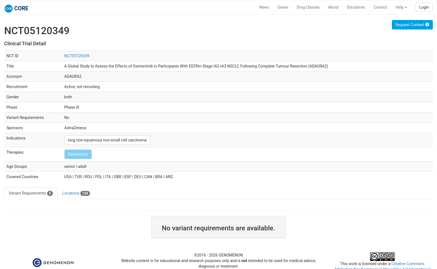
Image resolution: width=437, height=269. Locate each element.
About (333, 7)
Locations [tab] (76, 193)
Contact (380, 7)
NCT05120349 (76, 56)
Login (424, 7)
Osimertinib (78, 154)
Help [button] (401, 7)
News (264, 7)
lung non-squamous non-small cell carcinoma (107, 140)
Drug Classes (308, 7)
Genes (283, 7)
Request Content (412, 25)
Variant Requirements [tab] (31, 193)
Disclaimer (356, 7)
